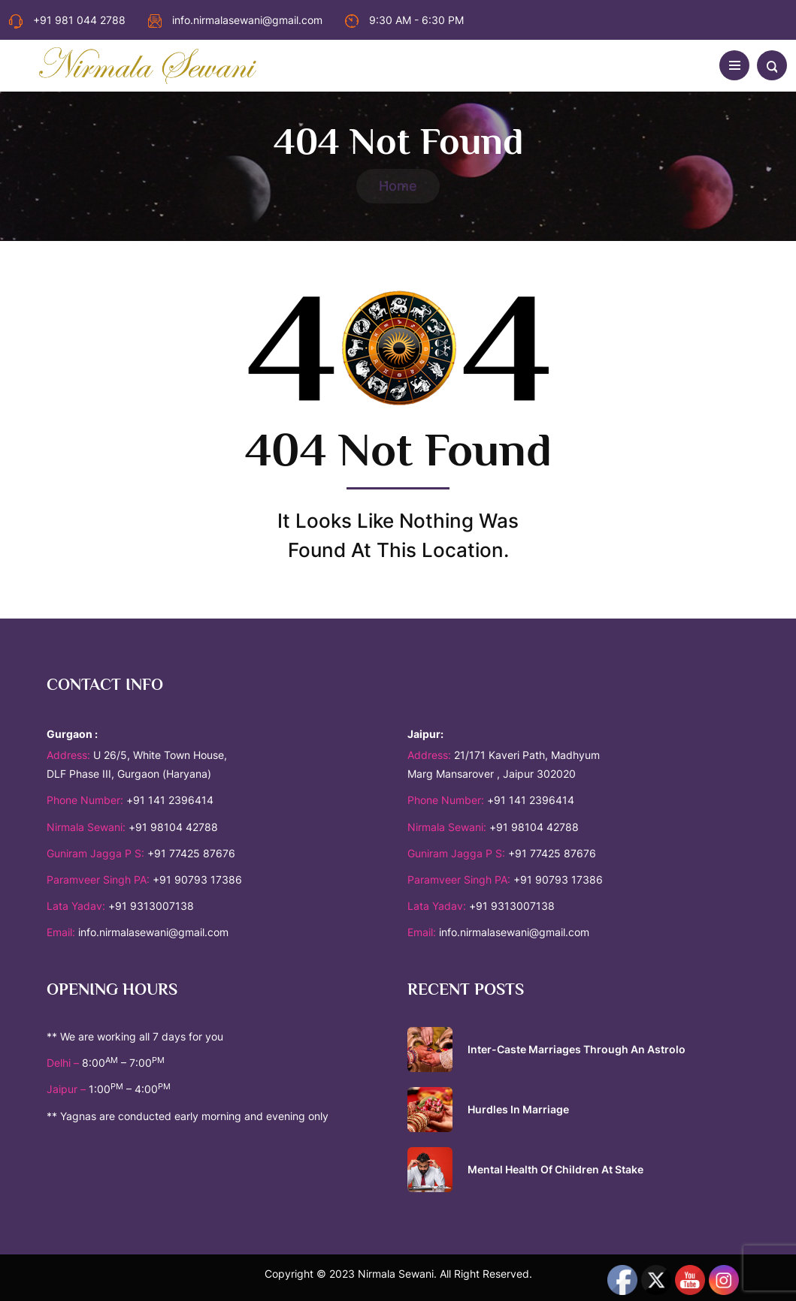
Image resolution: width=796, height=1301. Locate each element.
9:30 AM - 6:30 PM (404, 20)
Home (398, 186)
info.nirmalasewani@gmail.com (235, 20)
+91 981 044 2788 (67, 20)
